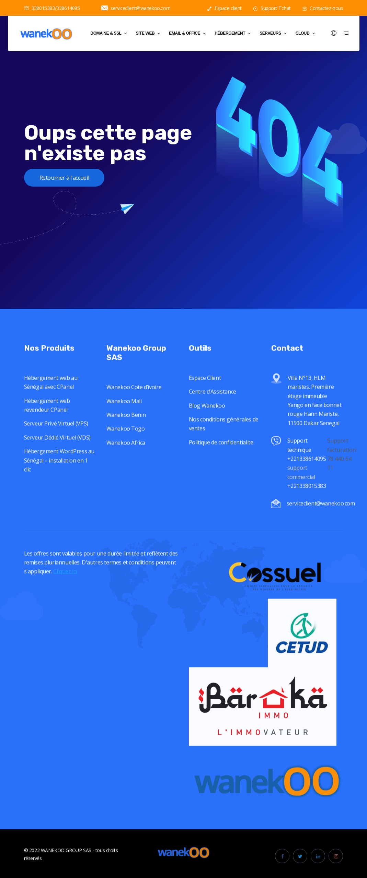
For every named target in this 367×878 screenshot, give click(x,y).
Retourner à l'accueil (64, 177)
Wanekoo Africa (125, 454)
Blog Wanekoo (207, 417)
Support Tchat (272, 8)
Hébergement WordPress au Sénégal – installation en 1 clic (59, 472)
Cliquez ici (65, 583)
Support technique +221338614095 (306, 461)
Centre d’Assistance (212, 403)
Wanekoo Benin (126, 426)
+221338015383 (307, 497)
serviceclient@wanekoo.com (136, 8)
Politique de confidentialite (221, 454)
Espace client (224, 8)
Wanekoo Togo (125, 440)
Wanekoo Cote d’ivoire (134, 399)
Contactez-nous (322, 8)
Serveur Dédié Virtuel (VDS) (57, 449)
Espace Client (205, 389)
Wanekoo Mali (124, 413)
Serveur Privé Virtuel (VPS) (56, 435)
